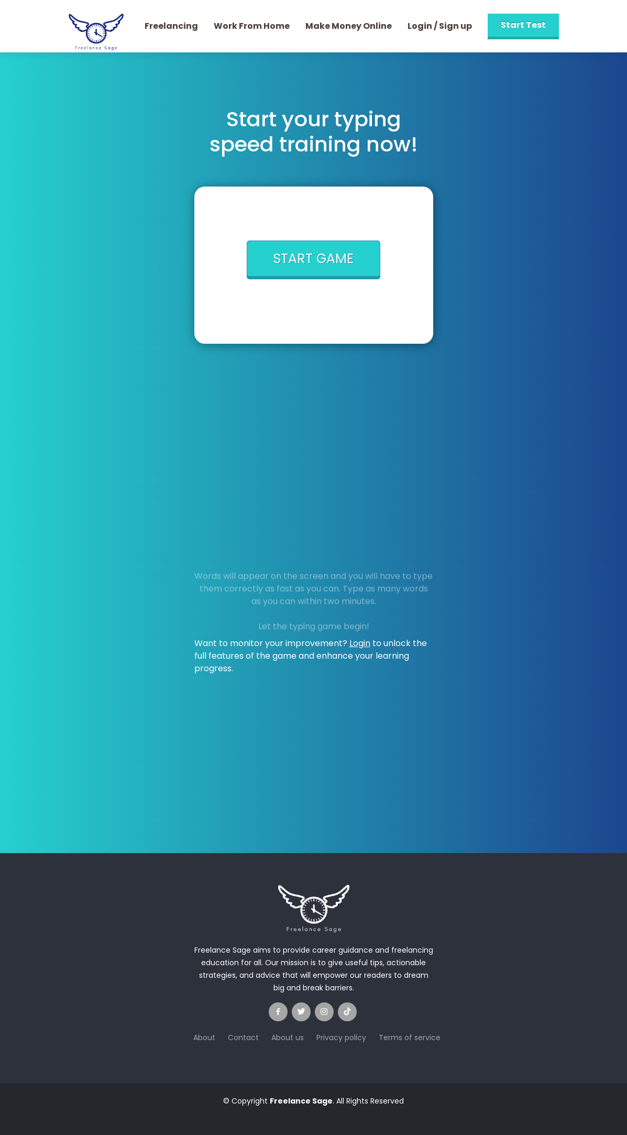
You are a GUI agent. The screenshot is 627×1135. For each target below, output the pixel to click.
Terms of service (410, 1037)
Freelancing (171, 26)
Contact (243, 1037)
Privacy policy (341, 1037)
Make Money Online (348, 26)
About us (287, 1037)
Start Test (523, 25)
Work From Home (252, 26)
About (204, 1037)
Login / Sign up (440, 26)
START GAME (313, 258)
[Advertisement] (314, 442)
